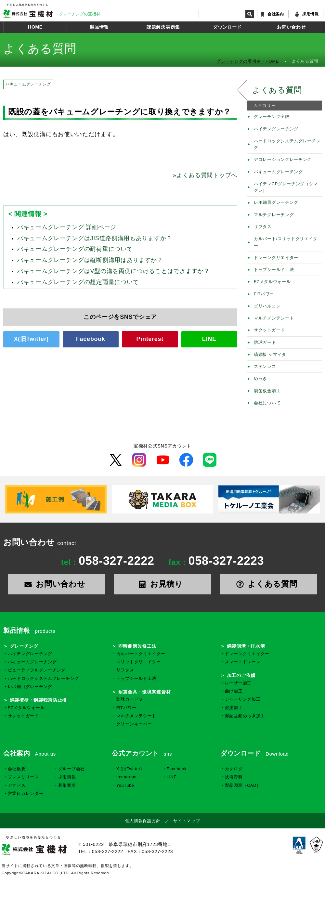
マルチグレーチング (274, 215)
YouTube (125, 785)
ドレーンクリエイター (276, 257)
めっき (260, 378)
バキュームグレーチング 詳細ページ (66, 227)
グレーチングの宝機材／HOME (247, 61)
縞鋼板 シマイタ (270, 354)
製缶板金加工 (267, 391)
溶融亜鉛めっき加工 (245, 716)
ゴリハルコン (267, 306)
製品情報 (99, 27)
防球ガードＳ (129, 699)
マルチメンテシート (274, 318)
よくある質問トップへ (205, 175)
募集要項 (67, 785)
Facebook (90, 339)
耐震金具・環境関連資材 (144, 692)
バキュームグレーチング (28, 84)
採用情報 (310, 14)
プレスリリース (23, 777)
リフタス (263, 227)
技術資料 (234, 777)
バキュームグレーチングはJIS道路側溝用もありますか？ (94, 238)
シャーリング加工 (243, 699)
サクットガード (269, 330)
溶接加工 (234, 708)
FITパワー (264, 294)
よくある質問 (277, 89)
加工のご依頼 (241, 675)
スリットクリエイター (138, 662)
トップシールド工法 (274, 269)
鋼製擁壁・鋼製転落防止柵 (38, 700)
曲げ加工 (234, 691)
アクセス (17, 785)
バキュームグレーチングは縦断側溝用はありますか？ (90, 260)
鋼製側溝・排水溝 (246, 646)
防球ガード (265, 342)
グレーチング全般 (272, 116)
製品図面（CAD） (243, 785)
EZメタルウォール (272, 281)
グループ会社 (71, 769)
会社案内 (275, 14)
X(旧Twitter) (31, 339)
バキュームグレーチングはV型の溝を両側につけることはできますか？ (113, 271)
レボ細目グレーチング (276, 202)
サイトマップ (186, 821)
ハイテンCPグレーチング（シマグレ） (286, 187)
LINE (209, 339)
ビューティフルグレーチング (37, 670)
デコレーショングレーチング (283, 159)
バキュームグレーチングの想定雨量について (78, 282)
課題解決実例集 (163, 27)
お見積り (162, 583)
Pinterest (149, 339)
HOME (35, 27)
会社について (267, 403)
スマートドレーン (243, 662)
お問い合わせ (291, 27)
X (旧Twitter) (129, 769)
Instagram (126, 777)
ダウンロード (227, 27)
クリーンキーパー (134, 724)
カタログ (234, 769)
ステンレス (265, 366)
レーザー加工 (238, 683)
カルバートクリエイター (140, 654)
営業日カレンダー (26, 793)
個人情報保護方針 (143, 821)
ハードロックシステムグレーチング (287, 144)
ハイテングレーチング (276, 129)
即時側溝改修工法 (137, 646)
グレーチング (24, 646)
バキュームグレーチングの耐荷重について (75, 249)
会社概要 (17, 769)
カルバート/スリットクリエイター (286, 242)
